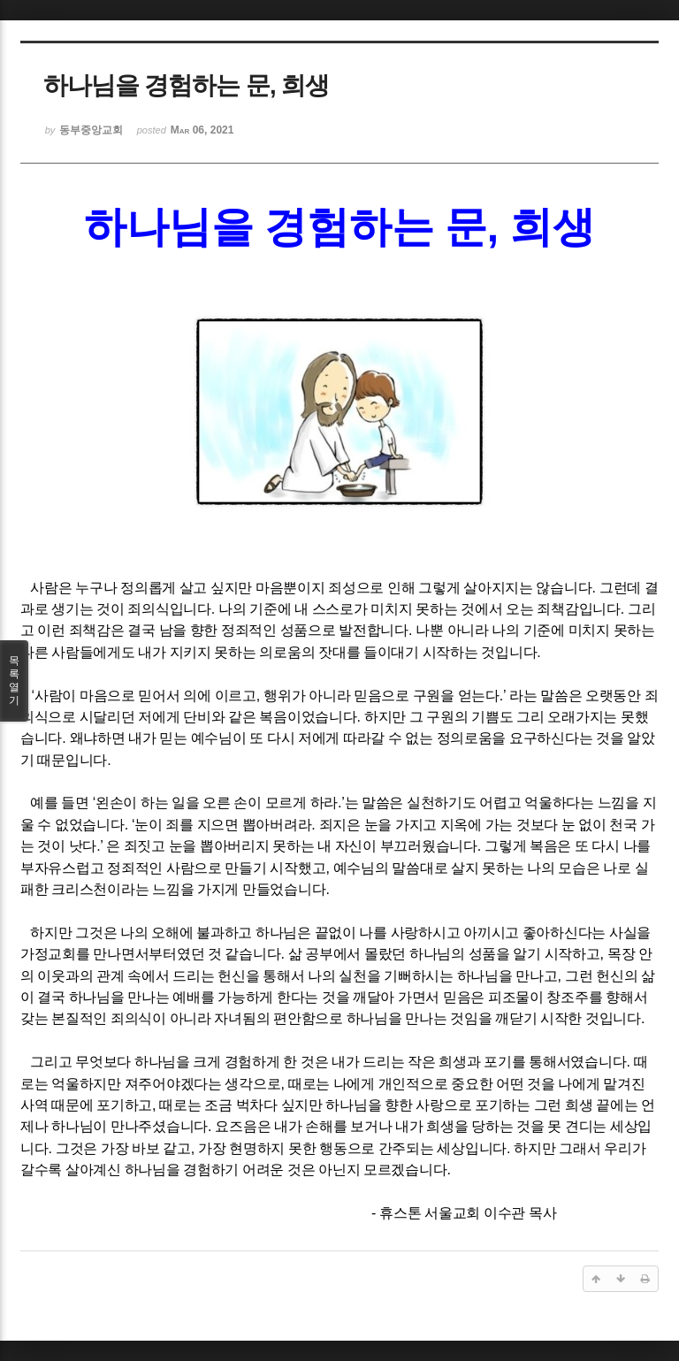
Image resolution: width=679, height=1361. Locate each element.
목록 (14, 680)
